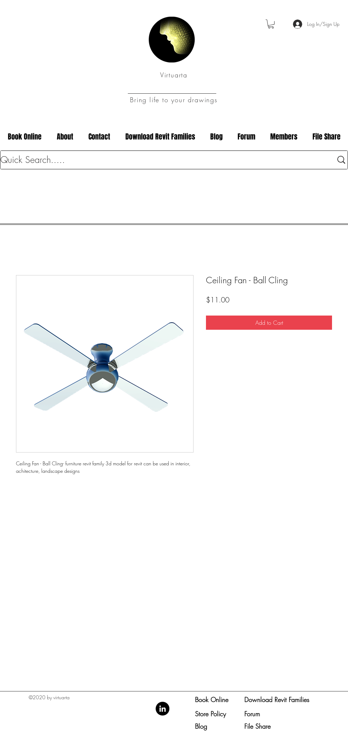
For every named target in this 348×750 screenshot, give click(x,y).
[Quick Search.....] (161, 160)
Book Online (211, 699)
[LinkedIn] (162, 709)
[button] (271, 24)
